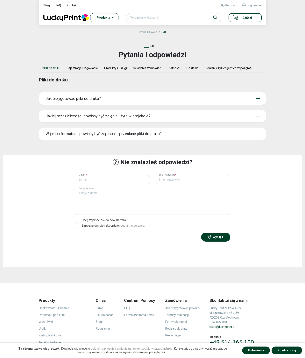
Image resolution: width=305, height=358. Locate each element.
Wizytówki (46, 322)
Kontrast (229, 5)
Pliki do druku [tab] (51, 68)
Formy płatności (176, 322)
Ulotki (42, 328)
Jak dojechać (104, 315)
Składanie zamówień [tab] (147, 68)
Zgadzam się (286, 350)
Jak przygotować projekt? (182, 308)
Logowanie (252, 5)
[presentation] (104, 240)
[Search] (173, 17)
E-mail (83, 175)
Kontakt (72, 5)
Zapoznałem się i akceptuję (113, 225)
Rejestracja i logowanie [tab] (82, 68)
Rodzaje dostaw (176, 328)
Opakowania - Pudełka (54, 308)
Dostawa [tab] (192, 68)
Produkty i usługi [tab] (115, 68)
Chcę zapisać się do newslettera (104, 220)
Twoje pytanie (86, 188)
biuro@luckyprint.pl (222, 327)
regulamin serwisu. (132, 225)
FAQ (58, 5)
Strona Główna (147, 32)
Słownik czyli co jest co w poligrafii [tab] (228, 68)
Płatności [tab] (173, 68)
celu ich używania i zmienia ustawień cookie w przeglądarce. (132, 348)
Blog (46, 5)
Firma (99, 308)
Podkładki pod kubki (52, 315)
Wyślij (215, 237)
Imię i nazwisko (167, 175)
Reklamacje (173, 335)
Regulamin (103, 328)
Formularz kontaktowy (139, 315)
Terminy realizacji (177, 315)
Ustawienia (256, 350)
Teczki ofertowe (50, 342)
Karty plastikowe (50, 335)
